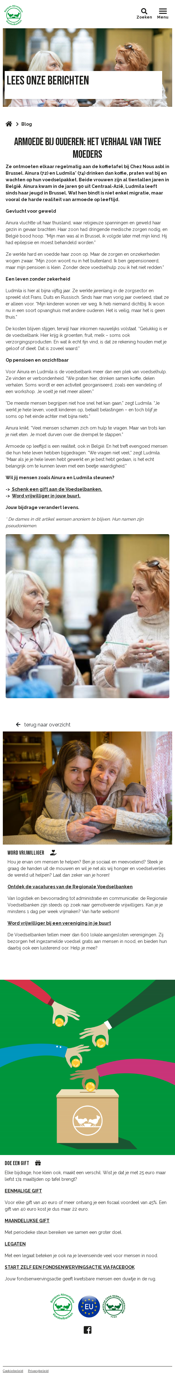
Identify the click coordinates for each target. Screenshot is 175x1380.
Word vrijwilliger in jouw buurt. (46, 495)
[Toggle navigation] (162, 14)
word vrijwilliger (32, 853)
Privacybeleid (38, 1370)
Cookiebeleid (13, 1370)
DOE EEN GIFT (17, 1163)
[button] (144, 11)
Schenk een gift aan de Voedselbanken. (56, 489)
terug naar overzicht (43, 725)
